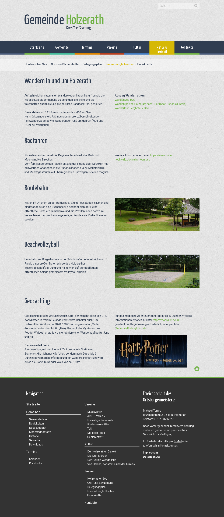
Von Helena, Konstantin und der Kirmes (111, 464)
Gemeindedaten (38, 419)
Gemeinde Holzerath (64, 22)
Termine (87, 47)
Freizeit (90, 471)
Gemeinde (62, 47)
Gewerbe (34, 440)
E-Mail (178, 441)
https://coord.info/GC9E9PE (170, 320)
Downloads (36, 444)
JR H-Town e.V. (96, 416)
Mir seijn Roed (96, 432)
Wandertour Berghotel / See (132, 108)
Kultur (137, 47)
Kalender (34, 459)
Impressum (150, 452)
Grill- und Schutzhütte (65, 64)
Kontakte (186, 47)
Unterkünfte (144, 64)
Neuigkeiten (36, 423)
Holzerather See (36, 64)
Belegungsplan (92, 64)
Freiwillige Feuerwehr (100, 420)
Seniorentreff (95, 437)
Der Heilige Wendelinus (101, 460)
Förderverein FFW (98, 424)
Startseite (37, 47)
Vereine (112, 47)
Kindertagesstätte (40, 432)
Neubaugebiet (37, 427)
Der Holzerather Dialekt (101, 451)
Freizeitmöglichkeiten (120, 64)
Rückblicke (35, 463)
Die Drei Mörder (97, 455)
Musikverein (94, 411)
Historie (34, 436)
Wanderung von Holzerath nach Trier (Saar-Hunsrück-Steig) (150, 104)
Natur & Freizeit (161, 49)
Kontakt (165, 445)
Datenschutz (151, 456)
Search (196, 6)
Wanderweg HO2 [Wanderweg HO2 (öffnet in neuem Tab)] (125, 99)
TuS (89, 428)
